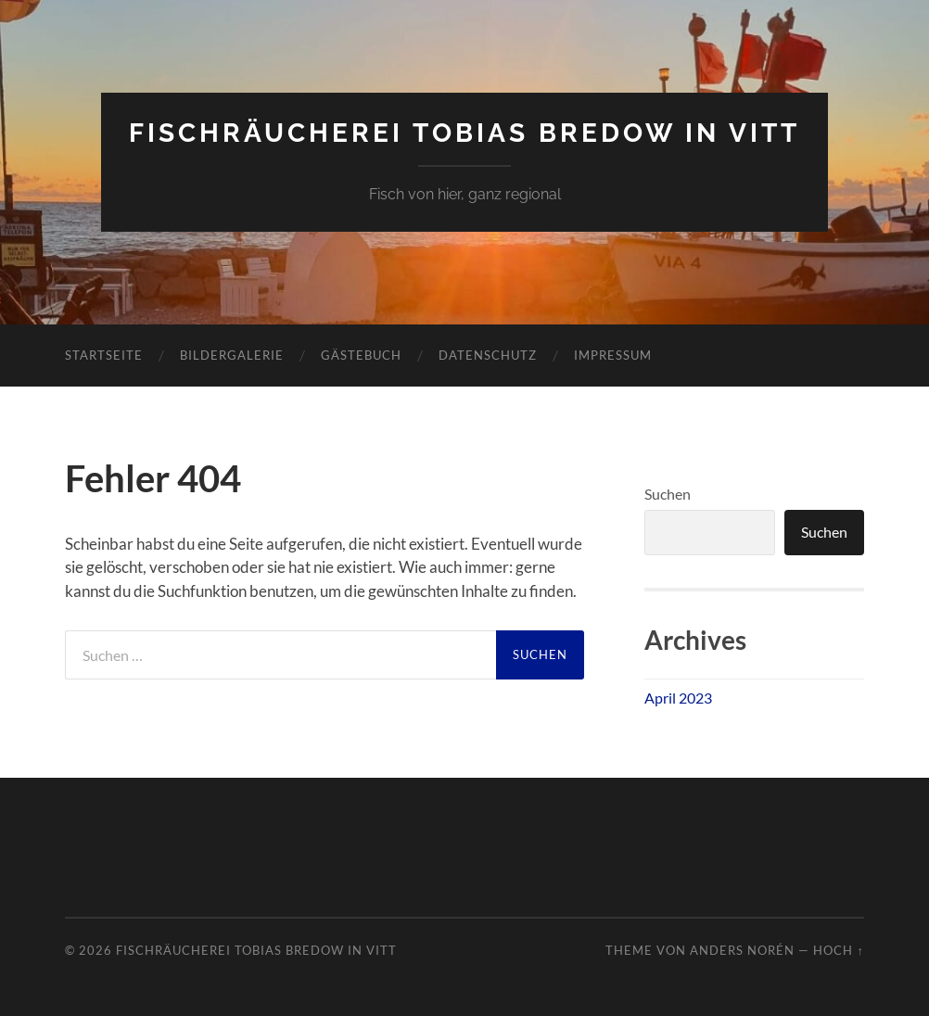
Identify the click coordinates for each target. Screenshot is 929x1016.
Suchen (667, 493)
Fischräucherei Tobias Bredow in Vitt (464, 133)
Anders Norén (742, 950)
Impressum (613, 355)
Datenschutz (488, 355)
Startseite (104, 355)
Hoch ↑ (838, 950)
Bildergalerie (232, 355)
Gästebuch (361, 355)
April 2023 (678, 697)
